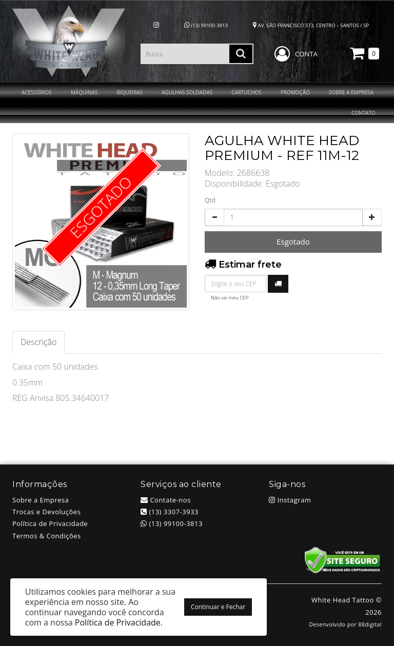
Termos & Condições (46, 535)
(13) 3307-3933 (170, 511)
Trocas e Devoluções (46, 511)
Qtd (210, 200)
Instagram (290, 499)
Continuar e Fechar (218, 606)
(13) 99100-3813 (206, 25)
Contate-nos (166, 499)
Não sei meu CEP (229, 297)
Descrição (38, 342)
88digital (370, 624)
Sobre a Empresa (40, 499)
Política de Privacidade (50, 523)
